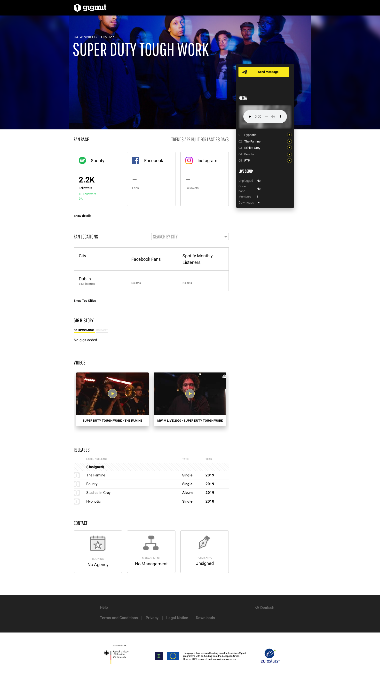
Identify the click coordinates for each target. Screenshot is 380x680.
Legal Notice (177, 618)
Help (104, 607)
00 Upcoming (84, 330)
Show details (82, 216)
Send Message (268, 72)
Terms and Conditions (119, 618)
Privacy (152, 618)
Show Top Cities (85, 301)
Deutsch (267, 607)
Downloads (205, 618)
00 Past (102, 330)
